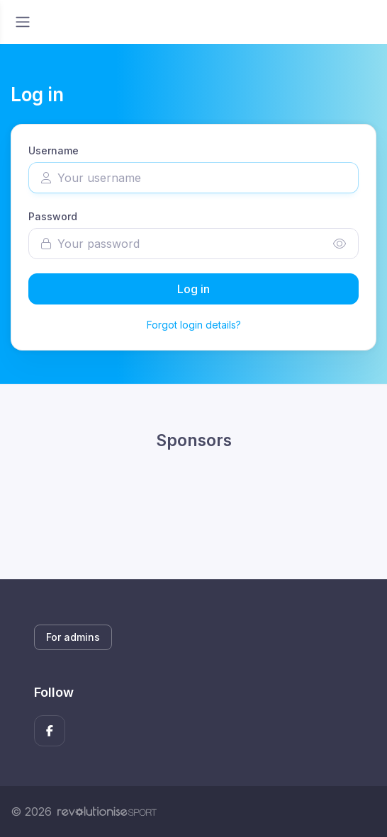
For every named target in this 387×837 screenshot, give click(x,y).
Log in (193, 289)
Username (53, 150)
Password (52, 216)
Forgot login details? (194, 325)
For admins (73, 637)
